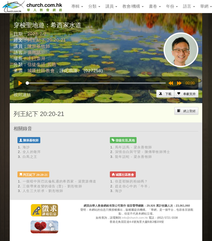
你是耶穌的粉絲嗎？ (131, 181)
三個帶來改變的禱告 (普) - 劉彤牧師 (52, 186)
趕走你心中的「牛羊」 (133, 186)
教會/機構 (133, 6)
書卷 (155, 6)
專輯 (77, 6)
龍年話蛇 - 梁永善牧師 (133, 157)
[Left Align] (186, 94)
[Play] (20, 83)
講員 (111, 6)
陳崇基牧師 (38, 46)
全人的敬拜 (32, 152)
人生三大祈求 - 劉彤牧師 (43, 191)
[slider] (96, 83)
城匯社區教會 (41, 70)
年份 (172, 6)
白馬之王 (30, 157)
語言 (189, 6)
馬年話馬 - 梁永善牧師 (133, 147)
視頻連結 (22, 94)
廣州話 (34, 52)
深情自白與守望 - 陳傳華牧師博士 (142, 152)
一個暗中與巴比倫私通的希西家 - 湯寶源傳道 (59, 181)
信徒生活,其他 (41, 64)
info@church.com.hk (135, 217)
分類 (94, 6)
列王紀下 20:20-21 (46, 40)
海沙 (26, 147)
